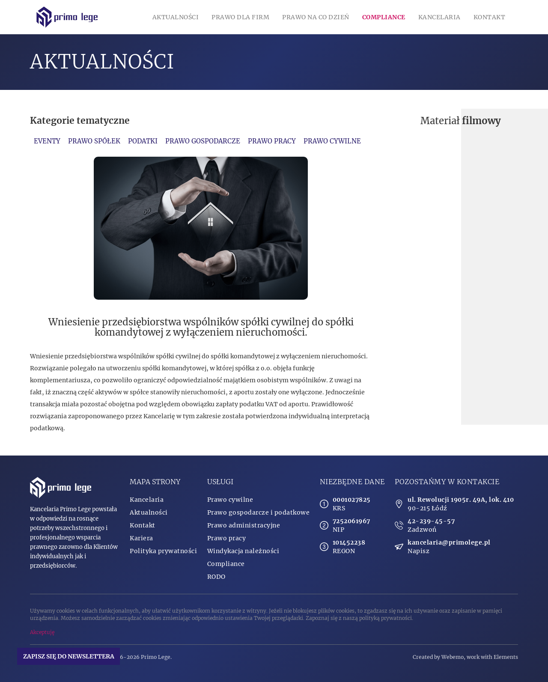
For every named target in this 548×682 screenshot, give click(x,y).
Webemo (452, 657)
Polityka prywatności (163, 551)
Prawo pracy (272, 141)
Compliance (383, 17)
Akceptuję (42, 632)
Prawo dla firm (240, 17)
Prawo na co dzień (315, 17)
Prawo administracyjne (243, 525)
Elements (506, 657)
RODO (216, 577)
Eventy (47, 141)
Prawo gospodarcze (202, 141)
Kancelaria (439, 17)
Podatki (143, 141)
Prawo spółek (94, 141)
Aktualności (175, 17)
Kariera (141, 538)
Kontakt (490, 17)
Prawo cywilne (332, 141)
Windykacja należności (243, 551)
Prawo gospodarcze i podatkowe (258, 512)
